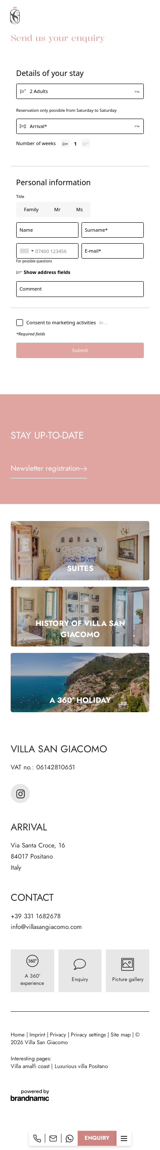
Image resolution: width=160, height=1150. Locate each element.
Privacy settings (89, 1035)
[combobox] (26, 251)
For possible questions (34, 261)
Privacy (59, 1035)
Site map (121, 1035)
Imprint (38, 1035)
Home (18, 1035)
